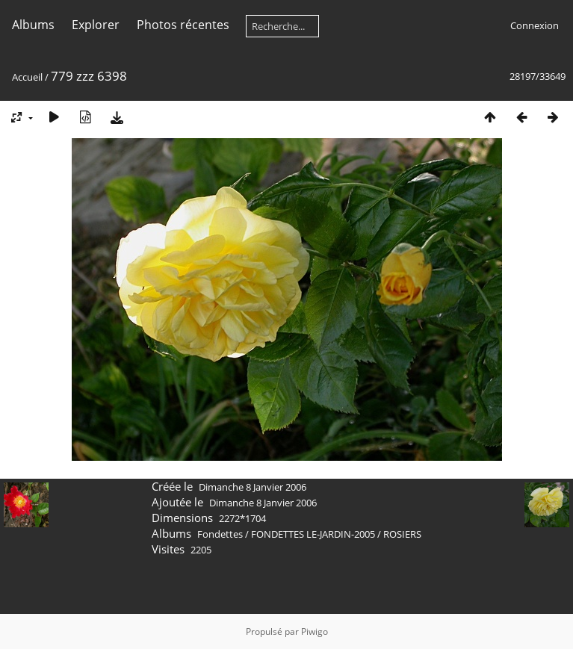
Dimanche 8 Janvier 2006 (252, 487)
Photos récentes (183, 24)
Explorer (96, 24)
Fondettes (220, 534)
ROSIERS (402, 534)
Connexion (534, 25)
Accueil (27, 77)
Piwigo (314, 631)
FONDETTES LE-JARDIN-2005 (313, 534)
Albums (33, 24)
